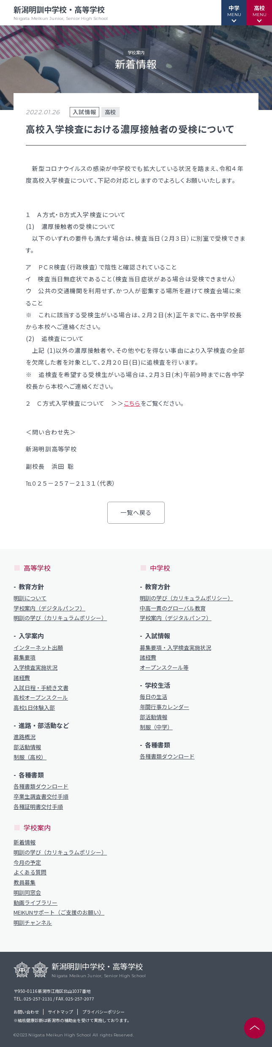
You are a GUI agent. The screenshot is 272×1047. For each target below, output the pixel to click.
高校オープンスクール (41, 697)
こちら (132, 403)
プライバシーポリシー (103, 1012)
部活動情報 (27, 747)
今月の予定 (27, 862)
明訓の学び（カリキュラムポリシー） (60, 618)
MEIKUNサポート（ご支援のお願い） (59, 912)
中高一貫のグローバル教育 (173, 608)
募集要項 (24, 657)
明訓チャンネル (33, 922)
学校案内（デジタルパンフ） (49, 608)
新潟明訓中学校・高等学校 (61, 13)
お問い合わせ (26, 1012)
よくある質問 (30, 872)
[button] (234, 12)
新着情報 (24, 842)
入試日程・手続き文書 (41, 688)
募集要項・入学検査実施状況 (175, 647)
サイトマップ (60, 1012)
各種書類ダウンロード (41, 786)
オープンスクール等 (164, 667)
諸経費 (22, 678)
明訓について (30, 598)
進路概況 (24, 737)
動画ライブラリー (35, 903)
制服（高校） (30, 757)
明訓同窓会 (27, 892)
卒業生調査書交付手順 (41, 796)
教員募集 (24, 882)
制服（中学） (156, 727)
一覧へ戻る (136, 512)
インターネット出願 (38, 647)
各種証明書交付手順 (38, 807)
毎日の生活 (153, 697)
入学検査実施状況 (35, 667)
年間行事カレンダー (164, 707)
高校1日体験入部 (34, 708)
